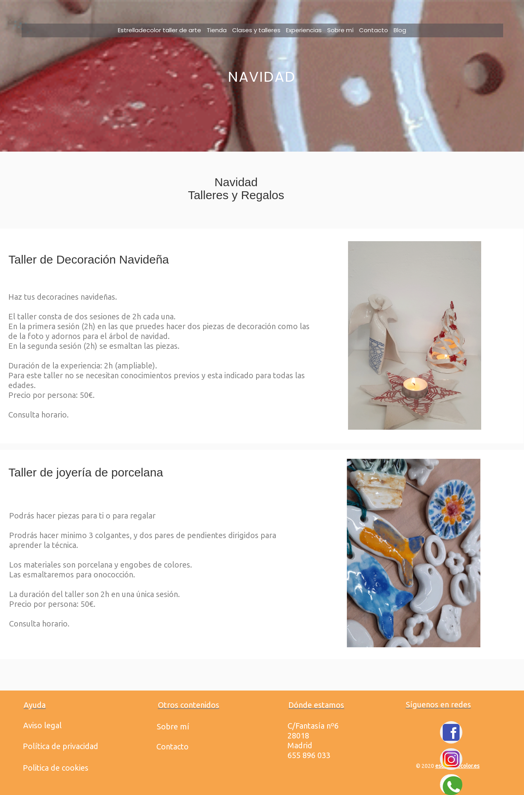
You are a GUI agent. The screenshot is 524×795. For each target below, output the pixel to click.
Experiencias (304, 30)
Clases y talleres (256, 30)
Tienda (217, 30)
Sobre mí (340, 30)
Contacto (373, 30)
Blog (400, 30)
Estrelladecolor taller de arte (159, 30)
